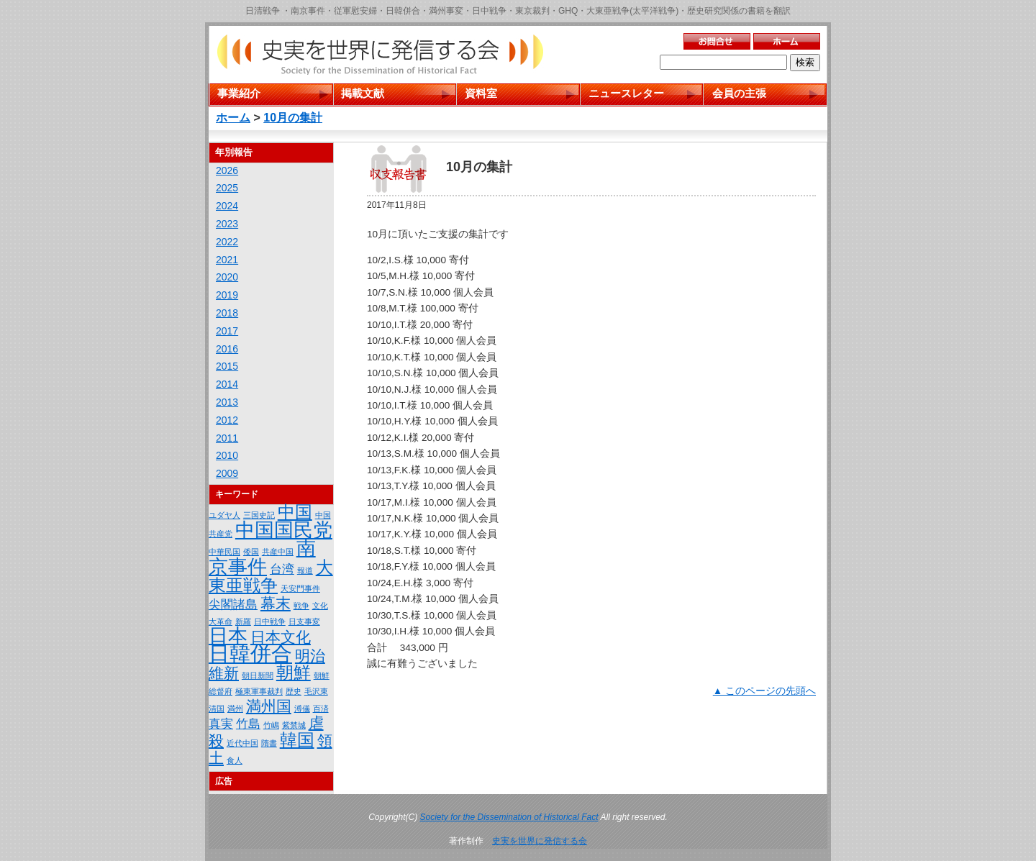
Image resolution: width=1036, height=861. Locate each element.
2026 (227, 170)
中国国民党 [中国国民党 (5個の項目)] (283, 530)
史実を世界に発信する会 (539, 841)
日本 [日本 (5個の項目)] (228, 636)
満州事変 (446, 11)
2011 (227, 438)
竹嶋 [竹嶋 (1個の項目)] (271, 725)
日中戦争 (489, 11)
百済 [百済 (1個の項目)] (321, 708)
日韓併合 (403, 11)
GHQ (568, 11)
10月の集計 (292, 117)
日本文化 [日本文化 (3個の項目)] (280, 637)
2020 (227, 277)
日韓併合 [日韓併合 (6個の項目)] (250, 653)
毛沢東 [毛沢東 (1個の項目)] (316, 691)
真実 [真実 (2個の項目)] (221, 724)
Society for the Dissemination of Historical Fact (509, 817)
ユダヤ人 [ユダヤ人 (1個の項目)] (224, 515)
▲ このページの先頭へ (764, 690)
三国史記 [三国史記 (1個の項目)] (259, 515)
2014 (227, 384)
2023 (227, 223)
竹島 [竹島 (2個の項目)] (248, 724)
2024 (227, 205)
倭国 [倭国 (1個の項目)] (251, 551)
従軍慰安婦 (355, 11)
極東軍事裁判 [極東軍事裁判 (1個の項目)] (259, 691)
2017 (227, 331)
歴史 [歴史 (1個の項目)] (293, 691)
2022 (227, 241)
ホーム (233, 117)
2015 (227, 366)
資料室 (481, 93)
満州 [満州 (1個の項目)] (235, 708)
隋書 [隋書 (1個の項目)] (269, 743)
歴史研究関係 (713, 11)
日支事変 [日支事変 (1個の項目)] (304, 621)
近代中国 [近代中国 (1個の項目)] (242, 743)
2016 (227, 349)
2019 (227, 295)
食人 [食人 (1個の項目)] (234, 760)
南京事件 (308, 11)
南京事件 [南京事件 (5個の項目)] (262, 557)
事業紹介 (238, 93)
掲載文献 (362, 93)
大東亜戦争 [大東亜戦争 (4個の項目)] (271, 576)
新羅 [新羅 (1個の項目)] (243, 621)
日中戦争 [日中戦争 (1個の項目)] (270, 621)
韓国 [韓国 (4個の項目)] (297, 740)
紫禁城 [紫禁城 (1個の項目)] (294, 725)
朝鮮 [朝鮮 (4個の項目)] (293, 672)
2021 (227, 259)
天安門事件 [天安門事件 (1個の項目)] (300, 588)
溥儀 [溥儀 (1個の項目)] (302, 708)
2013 (227, 402)
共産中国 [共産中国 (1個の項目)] (278, 551)
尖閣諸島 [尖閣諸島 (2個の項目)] (233, 604)
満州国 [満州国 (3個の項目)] (268, 706)
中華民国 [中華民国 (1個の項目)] (224, 551)
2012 (227, 420)
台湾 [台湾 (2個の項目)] (282, 569)
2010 (227, 455)
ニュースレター (626, 93)
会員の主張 (739, 93)
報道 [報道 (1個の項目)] (305, 570)
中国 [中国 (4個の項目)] (295, 511)
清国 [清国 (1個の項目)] (216, 708)
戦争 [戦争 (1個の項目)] (301, 605)
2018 (227, 313)
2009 (227, 473)
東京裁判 (532, 11)
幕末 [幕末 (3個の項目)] (275, 603)
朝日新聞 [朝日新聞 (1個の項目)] (257, 675)
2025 (227, 187)
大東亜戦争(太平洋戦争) (632, 11)
